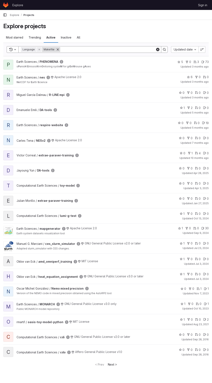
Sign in (202, 5)
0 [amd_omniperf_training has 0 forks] (190, 259)
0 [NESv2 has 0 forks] (190, 138)
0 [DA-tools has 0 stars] (181, 168)
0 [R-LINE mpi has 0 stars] (181, 92)
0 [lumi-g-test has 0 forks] (190, 213)
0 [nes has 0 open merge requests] (206, 77)
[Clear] (157, 49)
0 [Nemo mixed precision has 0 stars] (183, 288)
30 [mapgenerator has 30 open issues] (205, 228)
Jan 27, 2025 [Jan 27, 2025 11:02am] (201, 203)
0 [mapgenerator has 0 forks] (188, 228)
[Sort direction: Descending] (202, 49)
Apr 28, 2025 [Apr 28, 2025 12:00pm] (201, 173)
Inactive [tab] (66, 37)
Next (113, 364)
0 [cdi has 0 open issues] (206, 334)
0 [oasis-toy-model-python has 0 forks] (190, 319)
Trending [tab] (35, 37)
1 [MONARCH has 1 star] (183, 304)
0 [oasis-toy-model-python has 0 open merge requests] (198, 319)
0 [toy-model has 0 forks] (190, 183)
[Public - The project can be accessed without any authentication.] (61, 61)
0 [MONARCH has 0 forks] (190, 304)
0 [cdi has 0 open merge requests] (198, 334)
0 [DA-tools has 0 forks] (190, 168)
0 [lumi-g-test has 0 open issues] (206, 213)
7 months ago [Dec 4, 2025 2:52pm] (200, 142)
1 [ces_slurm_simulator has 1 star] (182, 243)
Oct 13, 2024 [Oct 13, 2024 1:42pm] (201, 218)
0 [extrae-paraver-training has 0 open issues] (206, 153)
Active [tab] (50, 37)
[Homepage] (5, 5)
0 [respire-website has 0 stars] (180, 123)
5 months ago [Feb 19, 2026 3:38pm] (200, 112)
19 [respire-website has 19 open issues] (205, 123)
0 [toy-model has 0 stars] (181, 183)
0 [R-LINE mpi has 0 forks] (190, 92)
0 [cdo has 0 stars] (181, 350)
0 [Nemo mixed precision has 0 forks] (191, 288)
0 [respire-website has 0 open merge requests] (197, 123)
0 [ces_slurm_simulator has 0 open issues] (206, 243)
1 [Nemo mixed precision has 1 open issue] (206, 288)
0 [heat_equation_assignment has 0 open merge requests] (198, 274)
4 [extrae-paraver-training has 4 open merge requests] (198, 153)
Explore (17, 5)
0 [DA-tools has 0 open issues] (206, 108)
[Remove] (57, 49)
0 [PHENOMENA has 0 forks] (188, 62)
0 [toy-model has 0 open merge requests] (198, 183)
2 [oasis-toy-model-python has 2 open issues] (206, 319)
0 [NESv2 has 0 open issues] (206, 138)
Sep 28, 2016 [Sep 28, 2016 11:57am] (201, 339)
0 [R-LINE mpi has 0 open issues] (206, 92)
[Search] (108, 49)
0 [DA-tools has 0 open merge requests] (198, 108)
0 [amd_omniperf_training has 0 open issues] (206, 259)
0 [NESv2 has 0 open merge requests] (198, 138)
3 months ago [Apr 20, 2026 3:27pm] (200, 66)
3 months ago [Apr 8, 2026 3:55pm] (200, 81)
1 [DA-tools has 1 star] (182, 108)
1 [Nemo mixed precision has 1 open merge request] (199, 288)
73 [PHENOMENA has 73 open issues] (205, 62)
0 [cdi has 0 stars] (181, 334)
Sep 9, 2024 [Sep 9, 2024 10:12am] (201, 232)
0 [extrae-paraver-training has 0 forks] (190, 198)
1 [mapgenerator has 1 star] (180, 228)
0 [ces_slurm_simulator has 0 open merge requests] (198, 243)
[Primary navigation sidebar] (5, 15)
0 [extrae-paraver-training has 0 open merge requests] (198, 198)
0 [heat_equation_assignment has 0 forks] (190, 274)
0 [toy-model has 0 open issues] (206, 183)
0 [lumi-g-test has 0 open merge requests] (198, 213)
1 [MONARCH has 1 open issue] (206, 304)
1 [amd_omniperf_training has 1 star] (182, 259)
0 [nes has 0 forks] (198, 77)
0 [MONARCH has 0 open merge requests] (198, 304)
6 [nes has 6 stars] (190, 77)
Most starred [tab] (14, 37)
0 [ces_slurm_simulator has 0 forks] (190, 243)
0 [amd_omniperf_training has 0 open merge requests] (198, 259)
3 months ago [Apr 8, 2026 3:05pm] (200, 97)
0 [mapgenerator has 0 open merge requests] (196, 228)
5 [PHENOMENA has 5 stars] (180, 62)
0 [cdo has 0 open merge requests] (198, 350)
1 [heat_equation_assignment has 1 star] (182, 274)
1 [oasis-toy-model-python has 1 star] (182, 319)
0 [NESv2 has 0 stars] (181, 138)
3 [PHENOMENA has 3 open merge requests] (196, 62)
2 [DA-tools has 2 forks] (190, 108)
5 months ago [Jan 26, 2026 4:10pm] (200, 127)
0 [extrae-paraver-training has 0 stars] (182, 153)
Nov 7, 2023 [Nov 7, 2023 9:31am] (201, 293)
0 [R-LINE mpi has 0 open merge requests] (198, 92)
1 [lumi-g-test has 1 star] (182, 213)
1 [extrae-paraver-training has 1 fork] (190, 153)
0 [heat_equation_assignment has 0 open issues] (206, 274)
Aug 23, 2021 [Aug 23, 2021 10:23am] (201, 324)
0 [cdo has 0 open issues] (206, 350)
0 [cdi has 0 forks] (190, 334)
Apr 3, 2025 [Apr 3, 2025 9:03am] (202, 188)
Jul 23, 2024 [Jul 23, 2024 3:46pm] (201, 248)
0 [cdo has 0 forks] (190, 350)
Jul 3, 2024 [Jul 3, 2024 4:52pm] (202, 263)
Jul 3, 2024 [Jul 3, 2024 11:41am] (202, 278)
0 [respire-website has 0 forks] (189, 123)
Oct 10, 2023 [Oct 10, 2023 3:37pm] (201, 308)
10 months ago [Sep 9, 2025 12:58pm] (200, 157)
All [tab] (78, 37)
